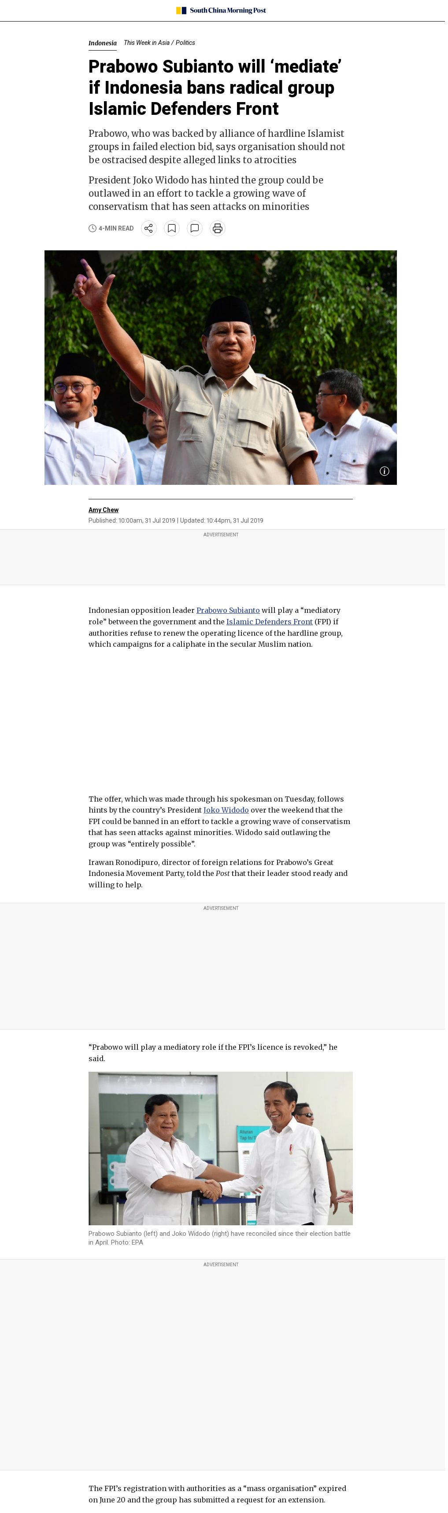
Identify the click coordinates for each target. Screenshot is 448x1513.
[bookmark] (172, 228)
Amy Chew (103, 509)
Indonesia (103, 43)
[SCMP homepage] (221, 10)
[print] (218, 228)
